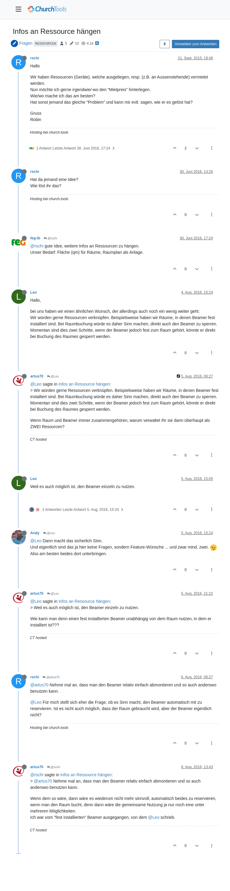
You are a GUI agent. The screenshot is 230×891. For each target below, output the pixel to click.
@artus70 (51, 677)
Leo (33, 292)
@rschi (50, 238)
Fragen (25, 43)
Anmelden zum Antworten (196, 44)
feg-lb (35, 238)
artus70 (36, 376)
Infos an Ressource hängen (84, 384)
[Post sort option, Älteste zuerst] (165, 44)
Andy (35, 533)
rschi (34, 58)
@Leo (53, 376)
